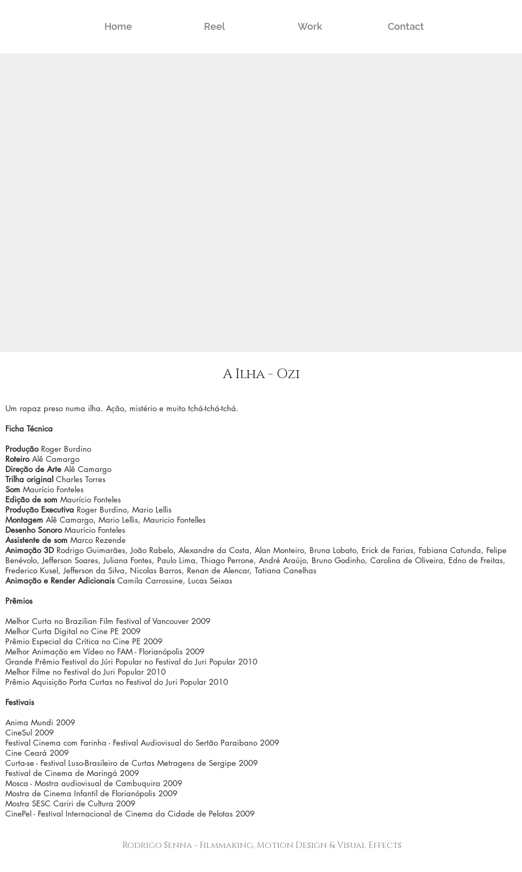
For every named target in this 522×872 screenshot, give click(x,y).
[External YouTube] (261, 203)
